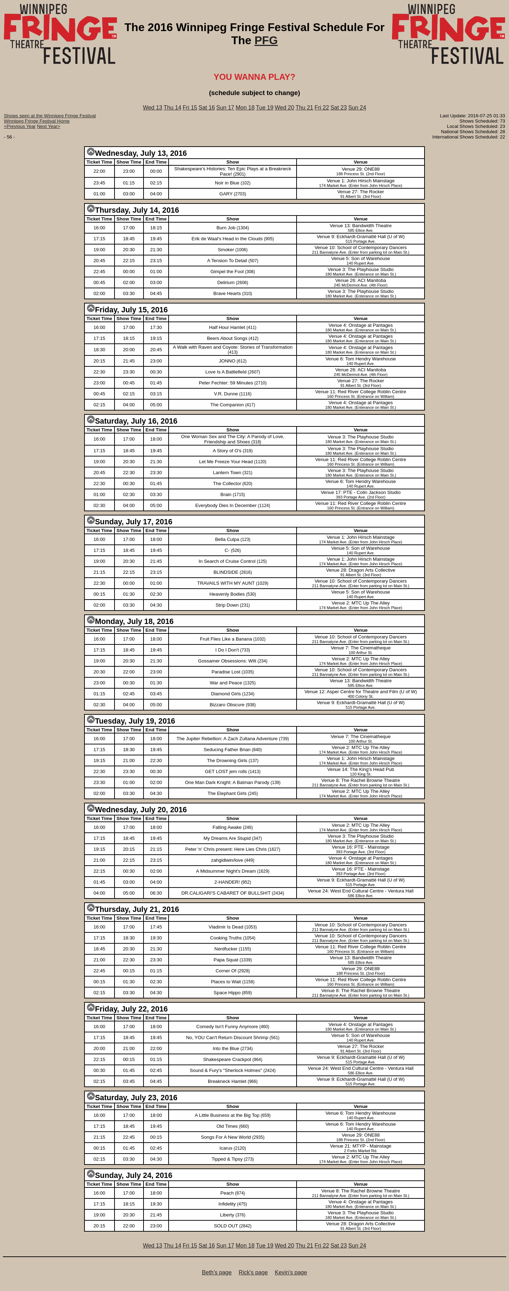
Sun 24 (357, 108)
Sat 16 (207, 108)
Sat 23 (338, 108)
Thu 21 (304, 108)
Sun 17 (225, 108)
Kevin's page (291, 1272)
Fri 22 (322, 108)
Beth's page (217, 1272)
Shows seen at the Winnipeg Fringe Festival (50, 115)
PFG (266, 40)
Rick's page (253, 1272)
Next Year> (48, 126)
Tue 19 (264, 108)
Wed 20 (284, 108)
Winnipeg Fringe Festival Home (37, 121)
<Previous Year (20, 126)
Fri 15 (190, 108)
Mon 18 (245, 108)
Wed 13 (152, 108)
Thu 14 (172, 108)
